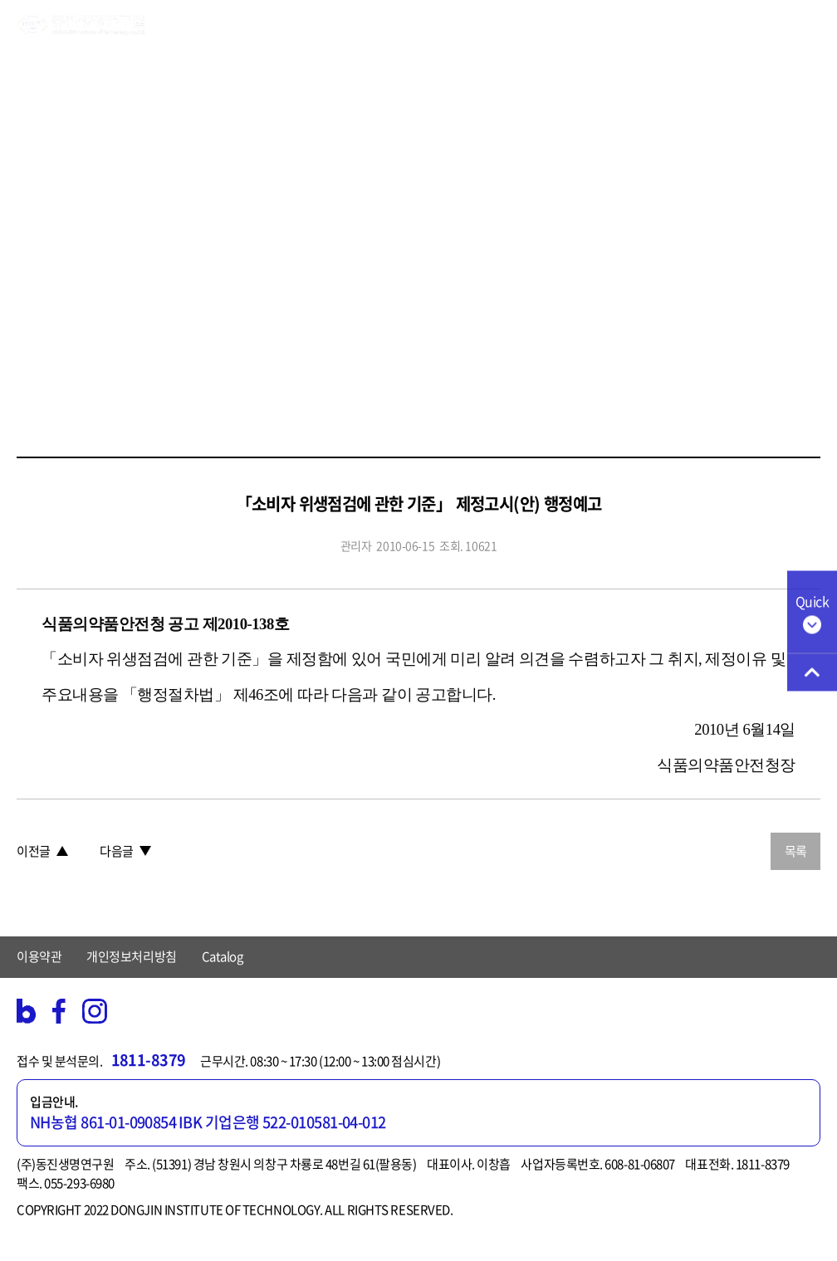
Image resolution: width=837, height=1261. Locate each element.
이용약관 (39, 956)
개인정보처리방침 (131, 956)
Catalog (222, 956)
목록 (796, 851)
